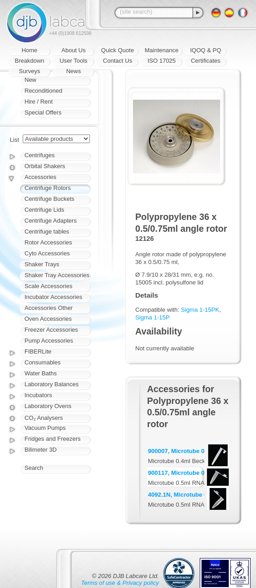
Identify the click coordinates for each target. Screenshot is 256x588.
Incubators (38, 395)
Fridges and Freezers (53, 438)
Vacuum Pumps (45, 427)
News (73, 71)
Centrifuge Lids (44, 209)
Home (30, 50)
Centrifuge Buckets (49, 198)
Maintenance (161, 50)
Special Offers (43, 112)
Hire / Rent (39, 101)
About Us (73, 50)
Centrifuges (39, 155)
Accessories (40, 177)
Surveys (29, 71)
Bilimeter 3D (41, 449)
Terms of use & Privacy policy (120, 582)
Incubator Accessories (53, 297)
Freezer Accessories (51, 329)
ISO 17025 (162, 60)
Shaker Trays (42, 264)
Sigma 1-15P (152, 317)
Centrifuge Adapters (51, 220)
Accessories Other (49, 307)
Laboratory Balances (52, 384)
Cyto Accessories (47, 253)
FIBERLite (38, 351)
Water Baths (41, 373)
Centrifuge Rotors (48, 187)
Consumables (43, 362)
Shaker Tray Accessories (57, 275)
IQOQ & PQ (206, 50)
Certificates (205, 60)
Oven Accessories (48, 318)
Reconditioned (43, 90)
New (30, 79)
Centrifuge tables (47, 231)
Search (34, 467)
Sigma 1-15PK (200, 309)
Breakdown (29, 60)
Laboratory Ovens (48, 406)
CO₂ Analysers (44, 417)
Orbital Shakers (45, 166)
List (14, 139)
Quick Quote (117, 50)
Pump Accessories (49, 340)
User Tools (73, 60)
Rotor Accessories (48, 242)
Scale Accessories (49, 286)
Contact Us (117, 60)
